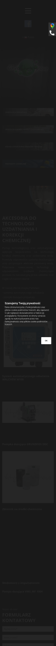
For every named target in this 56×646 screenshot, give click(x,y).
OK (46, 341)
